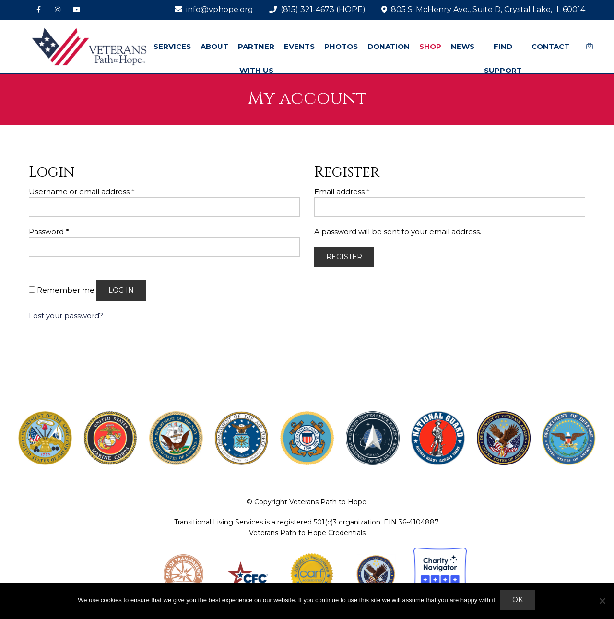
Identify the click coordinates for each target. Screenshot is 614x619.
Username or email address (82, 191)
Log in (121, 290)
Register (344, 256)
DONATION (388, 46)
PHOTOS (341, 46)
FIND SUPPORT (503, 58)
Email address (342, 191)
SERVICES (172, 46)
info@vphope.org (214, 9)
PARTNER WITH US (256, 58)
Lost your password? (66, 315)
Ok (519, 601)
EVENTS (299, 46)
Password (49, 231)
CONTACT (550, 46)
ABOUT (214, 46)
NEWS (462, 46)
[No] (602, 601)
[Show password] (41, 264)
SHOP (430, 46)
